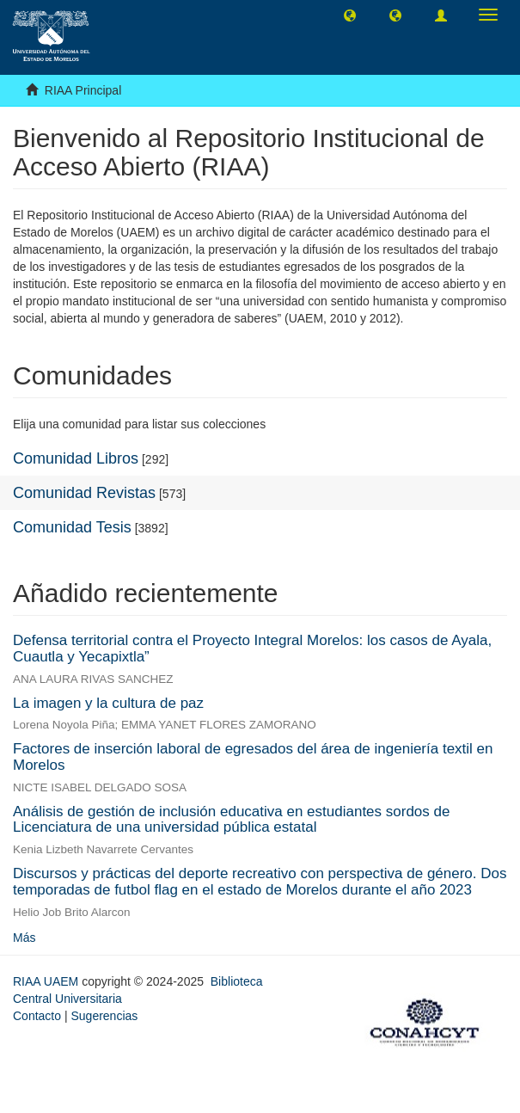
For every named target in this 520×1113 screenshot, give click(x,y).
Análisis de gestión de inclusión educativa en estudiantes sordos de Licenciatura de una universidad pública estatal (231, 819)
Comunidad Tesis (72, 527)
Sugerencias (104, 1016)
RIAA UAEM (47, 981)
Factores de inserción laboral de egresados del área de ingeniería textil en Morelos (253, 757)
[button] (349, 14)
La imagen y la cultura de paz (108, 703)
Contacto (37, 1016)
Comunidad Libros (75, 458)
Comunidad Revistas (84, 492)
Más (24, 937)
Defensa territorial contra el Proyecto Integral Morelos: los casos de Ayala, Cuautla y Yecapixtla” (252, 648)
